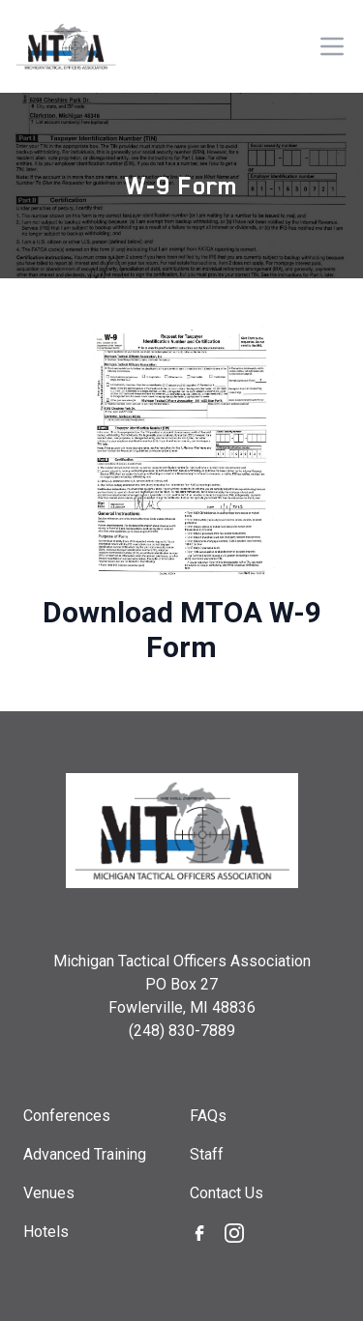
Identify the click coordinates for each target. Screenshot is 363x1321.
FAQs (208, 1115)
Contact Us (226, 1193)
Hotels (46, 1231)
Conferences (66, 1115)
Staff (207, 1154)
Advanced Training (84, 1154)
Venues (49, 1193)
